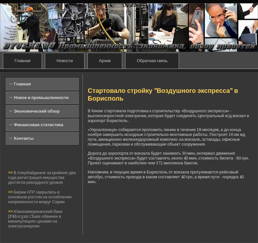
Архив (105, 60)
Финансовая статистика (38, 124)
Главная (22, 60)
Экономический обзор (37, 111)
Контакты (24, 138)
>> (11, 172)
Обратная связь (152, 60)
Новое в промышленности (41, 97)
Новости (64, 60)
